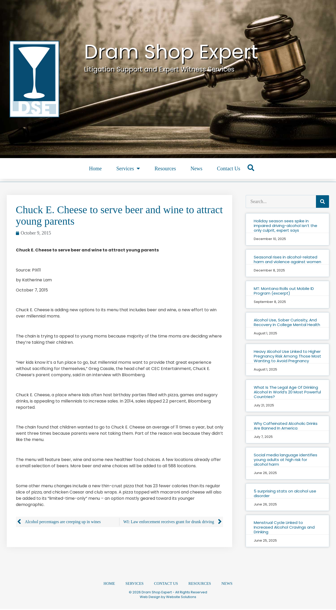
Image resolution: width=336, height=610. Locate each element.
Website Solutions (181, 597)
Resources (165, 168)
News (196, 168)
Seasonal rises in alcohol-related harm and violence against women (287, 259)
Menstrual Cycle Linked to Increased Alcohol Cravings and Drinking (284, 527)
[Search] (322, 201)
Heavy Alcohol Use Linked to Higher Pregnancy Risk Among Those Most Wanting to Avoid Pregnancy (287, 356)
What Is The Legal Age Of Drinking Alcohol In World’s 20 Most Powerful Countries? (287, 392)
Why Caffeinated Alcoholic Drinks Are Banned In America (286, 426)
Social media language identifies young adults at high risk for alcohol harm (285, 459)
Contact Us (228, 168)
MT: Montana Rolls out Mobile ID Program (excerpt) (284, 291)
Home (95, 168)
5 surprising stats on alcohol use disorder (285, 493)
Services (128, 168)
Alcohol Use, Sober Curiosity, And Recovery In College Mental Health (287, 322)
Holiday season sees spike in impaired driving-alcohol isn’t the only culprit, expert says (285, 225)
